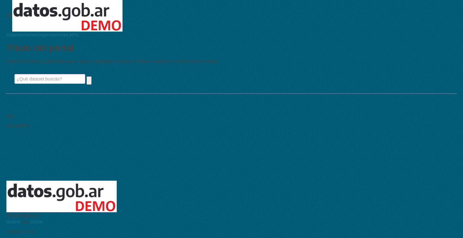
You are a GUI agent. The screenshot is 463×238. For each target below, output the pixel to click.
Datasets (15, 34)
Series (30, 34)
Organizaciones (52, 34)
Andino (13, 221)
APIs (73, 34)
